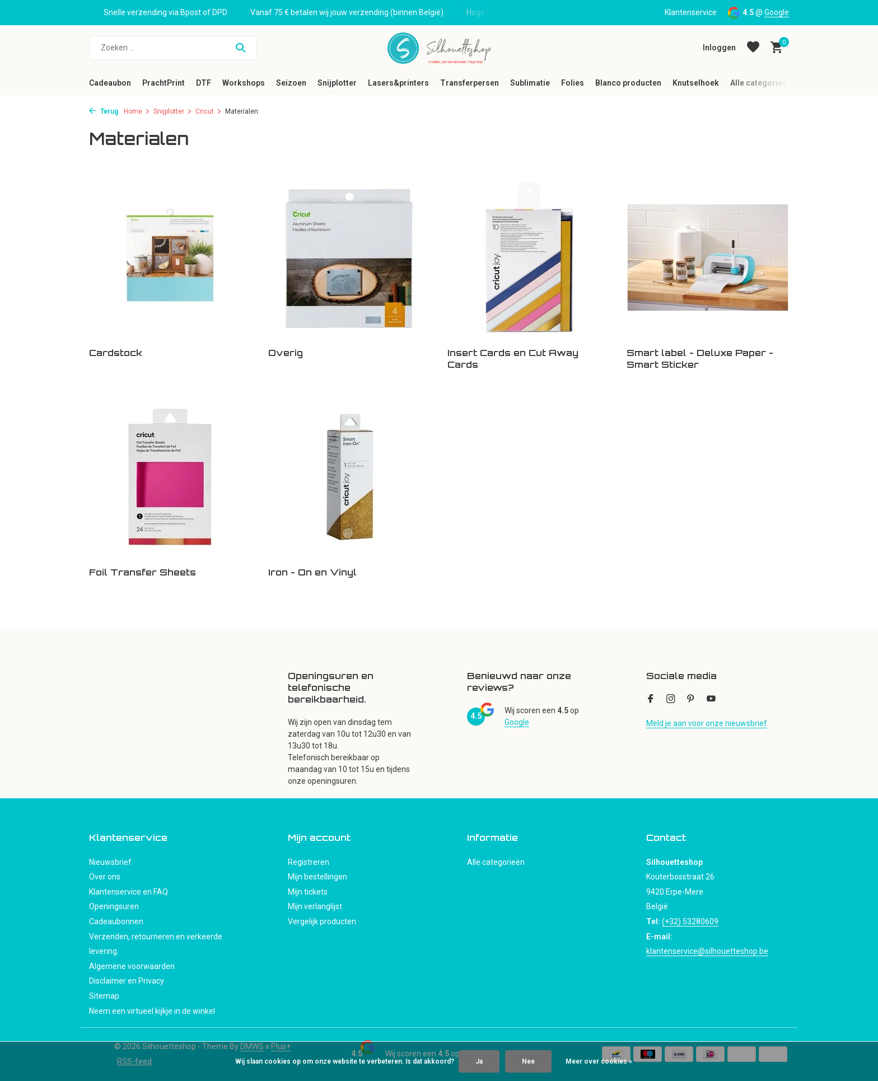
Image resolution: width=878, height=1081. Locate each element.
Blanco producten (628, 82)
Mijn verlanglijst (315, 906)
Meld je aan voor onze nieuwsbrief (706, 723)
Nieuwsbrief (110, 862)
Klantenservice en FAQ (128, 891)
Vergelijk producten (322, 921)
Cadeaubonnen (116, 921)
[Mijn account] (719, 47)
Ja (479, 1061)
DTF (203, 82)
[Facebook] (650, 699)
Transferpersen (469, 82)
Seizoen (291, 82)
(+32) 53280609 (690, 921)
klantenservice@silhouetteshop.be (707, 951)
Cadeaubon (110, 82)
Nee (528, 1061)
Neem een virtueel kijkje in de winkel (152, 1011)
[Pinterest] (690, 699)
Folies (572, 82)
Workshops (243, 82)
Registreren (308, 862)
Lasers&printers (398, 82)
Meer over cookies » (599, 1061)
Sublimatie (530, 82)
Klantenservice (691, 12)
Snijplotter (337, 82)
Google (776, 12)
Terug (103, 111)
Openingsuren (114, 906)
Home (137, 111)
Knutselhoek (695, 82)
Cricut (208, 111)
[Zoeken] (173, 48)
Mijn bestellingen (317, 876)
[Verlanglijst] (753, 47)
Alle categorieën (760, 82)
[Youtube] (711, 699)
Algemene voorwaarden (132, 966)
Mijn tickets (308, 891)
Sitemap (104, 995)
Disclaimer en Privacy (126, 980)
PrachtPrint (163, 82)
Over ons (104, 876)
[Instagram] (670, 699)
